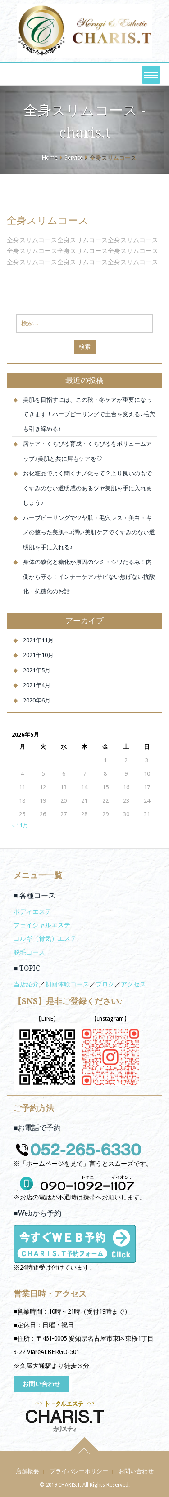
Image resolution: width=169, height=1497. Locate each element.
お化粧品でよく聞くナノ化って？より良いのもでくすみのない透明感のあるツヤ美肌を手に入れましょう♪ (87, 488)
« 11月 (20, 825)
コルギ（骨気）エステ (45, 938)
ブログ (105, 984)
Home (50, 157)
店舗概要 (27, 1471)
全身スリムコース (47, 220)
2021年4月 (36, 685)
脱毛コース (29, 952)
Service (73, 157)
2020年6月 (36, 700)
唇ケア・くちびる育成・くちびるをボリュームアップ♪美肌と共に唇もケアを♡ (87, 451)
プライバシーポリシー (79, 1471)
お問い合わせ (41, 1383)
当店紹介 (26, 984)
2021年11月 (38, 640)
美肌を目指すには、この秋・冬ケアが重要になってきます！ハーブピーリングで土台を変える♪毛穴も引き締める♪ (89, 414)
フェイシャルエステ (42, 924)
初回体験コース (67, 984)
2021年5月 (36, 670)
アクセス (133, 984)
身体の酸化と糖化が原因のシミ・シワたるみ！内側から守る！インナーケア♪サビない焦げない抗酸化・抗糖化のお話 (89, 577)
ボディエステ (32, 911)
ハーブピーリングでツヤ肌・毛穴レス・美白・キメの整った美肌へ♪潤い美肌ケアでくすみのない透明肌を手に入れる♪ (89, 533)
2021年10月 (38, 655)
